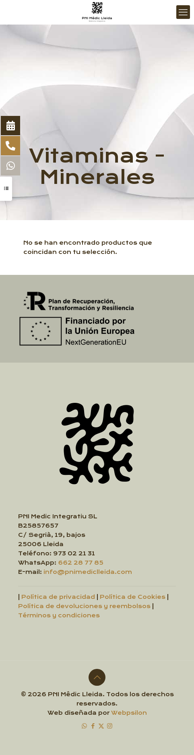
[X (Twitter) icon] (101, 726)
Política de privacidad (58, 597)
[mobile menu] (183, 12)
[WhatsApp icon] (84, 726)
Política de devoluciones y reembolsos (84, 606)
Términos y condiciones (59, 615)
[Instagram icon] (110, 726)
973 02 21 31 (74, 553)
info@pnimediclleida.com (87, 572)
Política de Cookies (132, 597)
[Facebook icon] (93, 726)
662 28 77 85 (80, 562)
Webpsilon (129, 713)
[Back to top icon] (97, 677)
